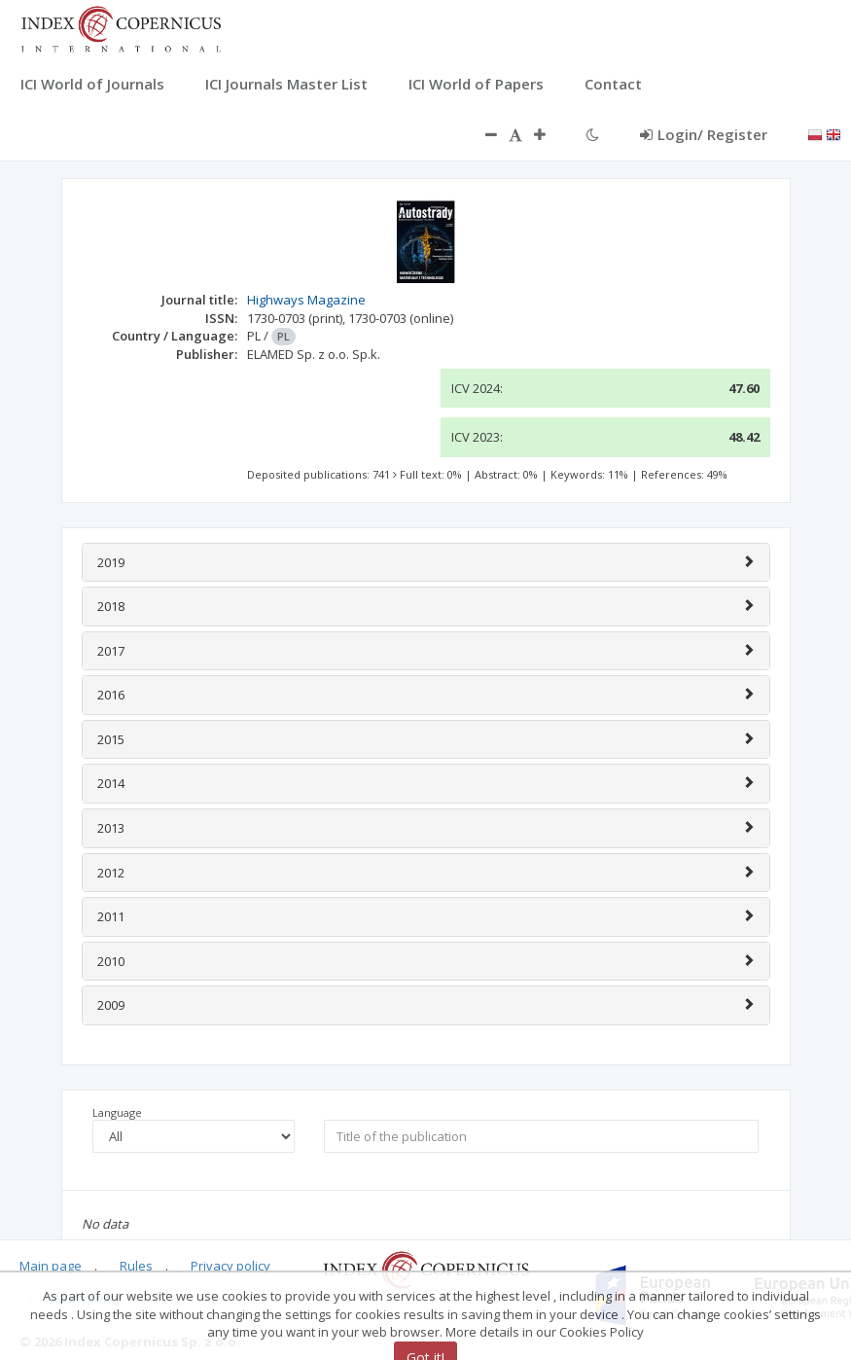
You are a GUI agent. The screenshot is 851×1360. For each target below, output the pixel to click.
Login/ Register (703, 134)
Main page (50, 1265)
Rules (136, 1265)
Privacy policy (230, 1265)
